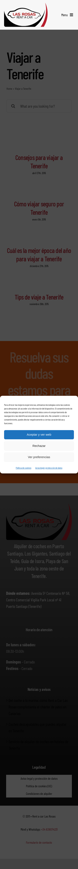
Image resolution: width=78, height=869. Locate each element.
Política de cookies (23, 467)
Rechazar (39, 445)
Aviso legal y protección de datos (48, 467)
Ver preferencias (39, 457)
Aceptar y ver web (39, 434)
